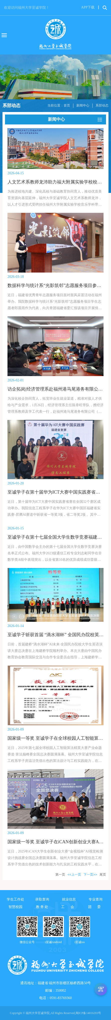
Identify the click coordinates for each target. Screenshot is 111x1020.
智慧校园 (15, 907)
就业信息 (69, 899)
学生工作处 (15, 899)
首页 (67, 105)
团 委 (96, 907)
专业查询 (96, 899)
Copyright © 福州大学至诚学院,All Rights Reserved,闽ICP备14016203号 (55, 1013)
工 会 (69, 907)
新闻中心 (82, 105)
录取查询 (42, 899)
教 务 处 (42, 907)
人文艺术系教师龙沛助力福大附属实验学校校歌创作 (59, 181)
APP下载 (88, 7)
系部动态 (102, 105)
